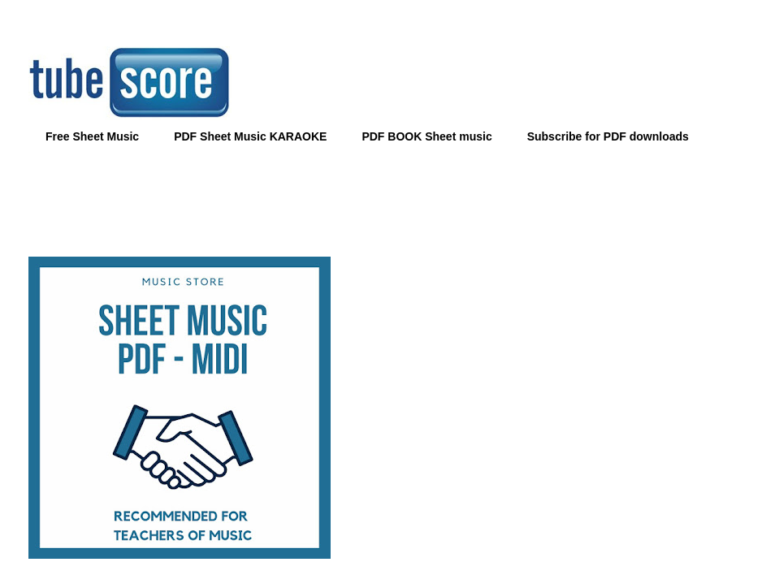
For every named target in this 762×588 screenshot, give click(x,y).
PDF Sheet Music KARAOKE (250, 136)
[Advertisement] (381, 195)
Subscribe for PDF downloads (608, 136)
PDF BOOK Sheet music (426, 136)
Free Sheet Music (92, 136)
